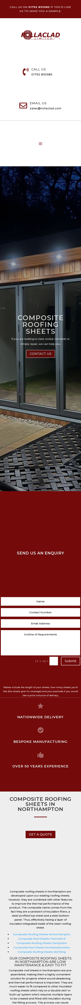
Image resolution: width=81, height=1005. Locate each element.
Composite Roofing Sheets (40, 339)
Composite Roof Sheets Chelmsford (41, 938)
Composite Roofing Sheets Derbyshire (41, 943)
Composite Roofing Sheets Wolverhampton (41, 934)
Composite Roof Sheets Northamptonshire (42, 947)
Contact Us (41, 369)
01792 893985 (41, 74)
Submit (70, 661)
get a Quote (40, 834)
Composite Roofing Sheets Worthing (42, 951)
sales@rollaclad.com (46, 108)
